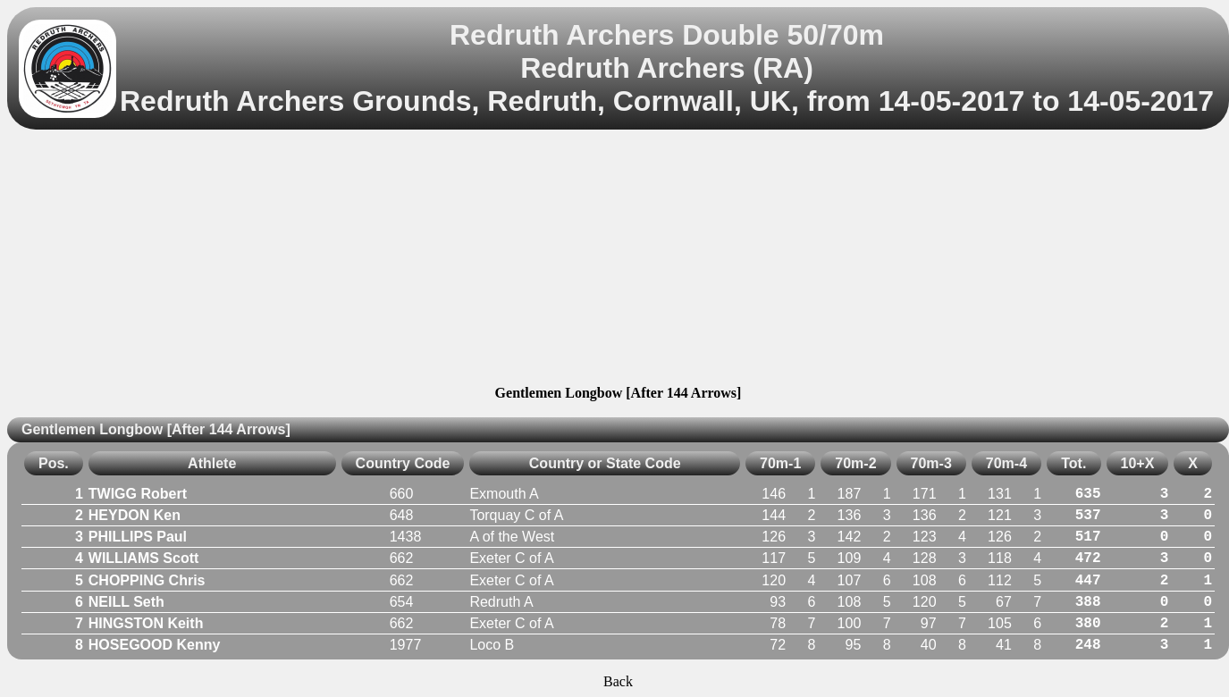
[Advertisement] (618, 260)
